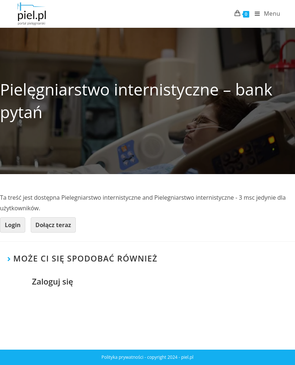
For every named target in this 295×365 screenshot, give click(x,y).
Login (12, 225)
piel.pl (187, 357)
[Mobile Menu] (264, 13)
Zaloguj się (52, 281)
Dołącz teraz (53, 225)
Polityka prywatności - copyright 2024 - (141, 357)
